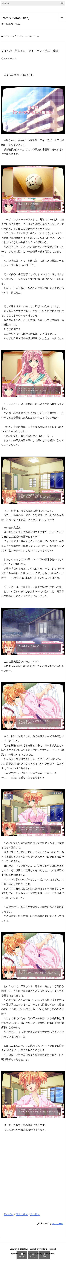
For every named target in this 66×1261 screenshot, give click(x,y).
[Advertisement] (23, 1178)
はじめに (7, 36)
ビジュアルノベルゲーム (28, 36)
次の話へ (35, 1214)
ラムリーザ (57, 1223)
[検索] (62, 3)
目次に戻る (22, 1214)
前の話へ (8, 1214)
